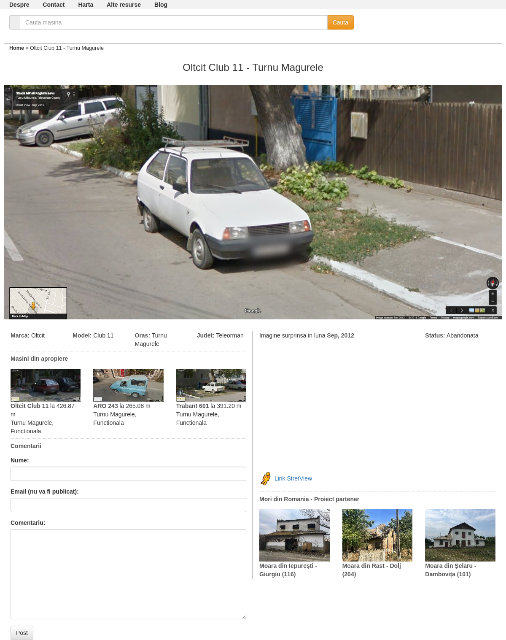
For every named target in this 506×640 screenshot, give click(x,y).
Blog (160, 4)
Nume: (20, 460)
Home (16, 48)
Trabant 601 (192, 405)
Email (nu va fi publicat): (45, 491)
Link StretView (293, 478)
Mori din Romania (284, 499)
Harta (85, 4)
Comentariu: (28, 522)
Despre (19, 4)
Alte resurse (124, 4)
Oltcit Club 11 (29, 405)
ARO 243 (105, 405)
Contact (54, 4)
